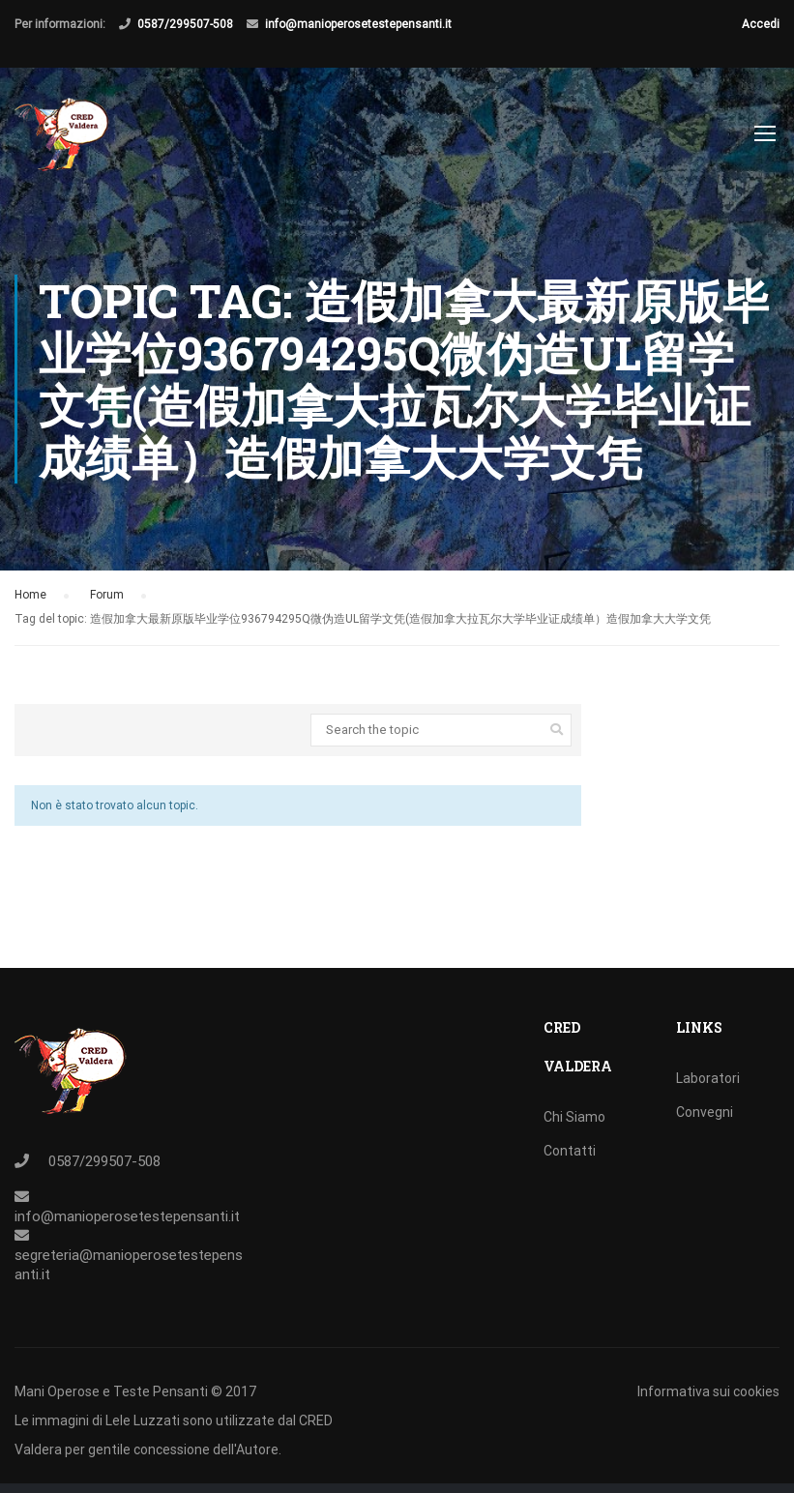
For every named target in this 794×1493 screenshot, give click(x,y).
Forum (107, 605)
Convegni (704, 1112)
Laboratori (708, 1078)
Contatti (570, 1150)
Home (30, 605)
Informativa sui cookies (708, 1391)
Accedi (760, 24)
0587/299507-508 (185, 24)
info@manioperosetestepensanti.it (358, 24)
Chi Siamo (574, 1117)
